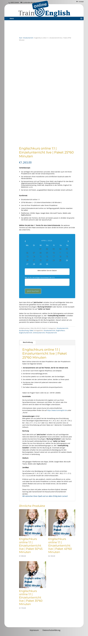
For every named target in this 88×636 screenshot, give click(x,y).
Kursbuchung (24, 330)
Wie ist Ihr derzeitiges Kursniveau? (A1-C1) (40, 277)
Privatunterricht (51, 333)
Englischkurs (60, 330)
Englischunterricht (25, 333)
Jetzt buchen (33, 291)
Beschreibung (28, 342)
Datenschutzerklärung (51, 630)
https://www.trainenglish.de (57, 410)
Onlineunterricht (39, 333)
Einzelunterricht (28, 38)
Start (20, 38)
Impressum (34, 630)
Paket (31, 330)
